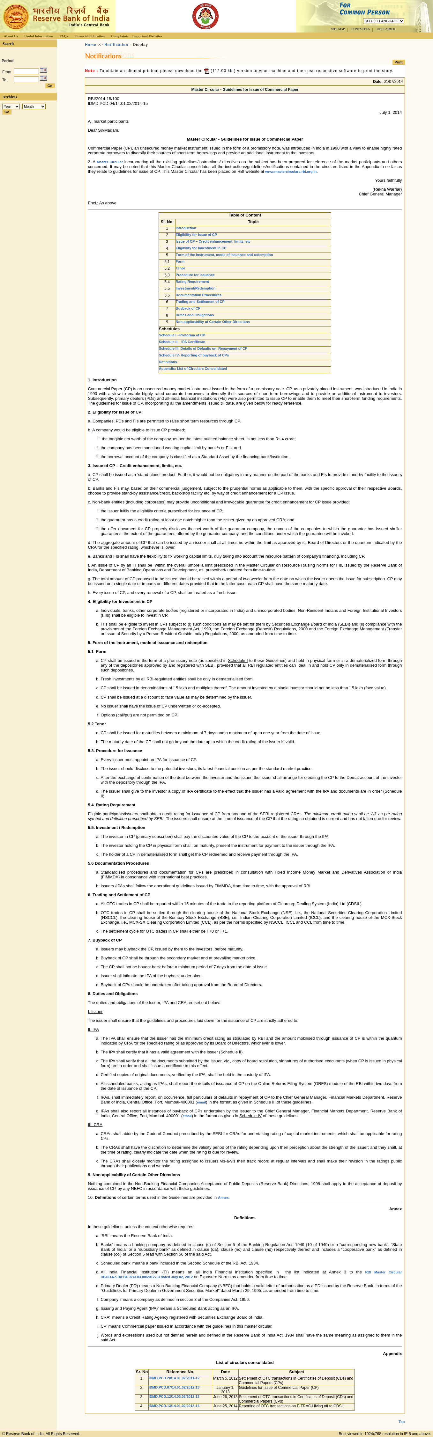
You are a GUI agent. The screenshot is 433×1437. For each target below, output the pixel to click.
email (201, 1102)
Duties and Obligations (195, 315)
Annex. (224, 1197)
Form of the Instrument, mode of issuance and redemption (224, 255)
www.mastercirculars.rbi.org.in (291, 171)
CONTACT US (360, 29)
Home (90, 45)
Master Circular (110, 162)
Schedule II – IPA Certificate (182, 342)
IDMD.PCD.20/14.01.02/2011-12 (174, 1378)
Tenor (180, 268)
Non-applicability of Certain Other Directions (213, 322)
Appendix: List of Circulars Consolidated (193, 368)
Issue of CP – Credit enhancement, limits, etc (213, 241)
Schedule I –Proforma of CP (182, 335)
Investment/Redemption (196, 288)
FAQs (63, 36)
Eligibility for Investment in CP (201, 248)
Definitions (168, 362)
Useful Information (38, 36)
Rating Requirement (192, 281)
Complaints (119, 36)
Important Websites (147, 36)
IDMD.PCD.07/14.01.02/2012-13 (174, 1387)
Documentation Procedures (199, 295)
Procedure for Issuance (195, 275)
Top (402, 1417)
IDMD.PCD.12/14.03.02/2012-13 (174, 1396)
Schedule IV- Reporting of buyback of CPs (194, 355)
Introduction (186, 228)
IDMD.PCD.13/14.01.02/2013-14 (174, 1406)
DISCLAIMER (386, 29)
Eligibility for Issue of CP (196, 235)
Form (180, 261)
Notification (116, 45)
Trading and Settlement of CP (200, 302)
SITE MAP (338, 29)
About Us (11, 36)
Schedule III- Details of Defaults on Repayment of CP (203, 348)
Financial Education (89, 36)
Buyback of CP (188, 308)
